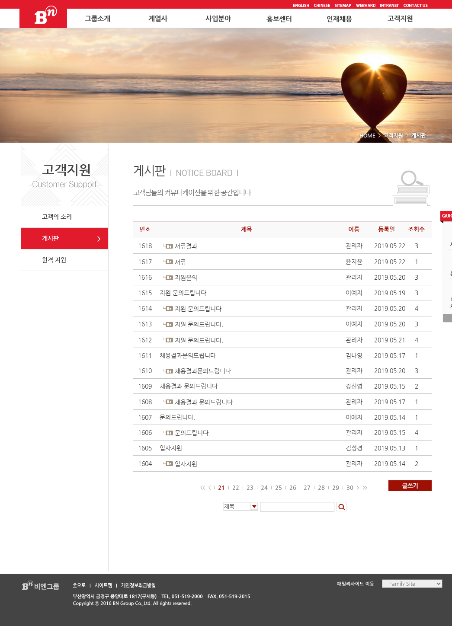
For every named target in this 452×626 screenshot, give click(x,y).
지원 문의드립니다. (184, 292)
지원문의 (186, 277)
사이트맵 (103, 585)
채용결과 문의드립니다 (189, 386)
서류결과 (186, 246)
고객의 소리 (57, 216)
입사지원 (171, 447)
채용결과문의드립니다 (188, 355)
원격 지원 (54, 259)
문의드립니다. (177, 417)
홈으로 (79, 585)
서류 (180, 262)
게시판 (50, 238)
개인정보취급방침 (138, 585)
